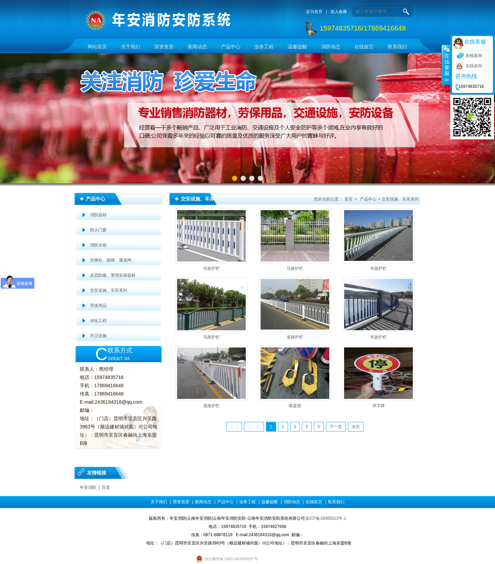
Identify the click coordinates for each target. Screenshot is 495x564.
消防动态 (330, 46)
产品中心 (230, 46)
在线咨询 (473, 66)
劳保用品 (98, 305)
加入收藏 (338, 11)
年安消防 (88, 487)
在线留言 (364, 46)
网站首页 (97, 46)
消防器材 (98, 214)
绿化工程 (98, 320)
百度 (106, 487)
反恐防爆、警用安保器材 (112, 275)
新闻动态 (197, 46)
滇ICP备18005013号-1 (325, 518)
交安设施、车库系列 (108, 290)
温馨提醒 (297, 46)
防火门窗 (98, 230)
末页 (356, 426)
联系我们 (397, 46)
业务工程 (264, 46)
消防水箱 (98, 245)
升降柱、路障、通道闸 (110, 260)
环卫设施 (98, 335)
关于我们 (130, 46)
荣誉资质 (164, 46)
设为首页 (314, 11)
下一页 (336, 426)
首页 (348, 199)
